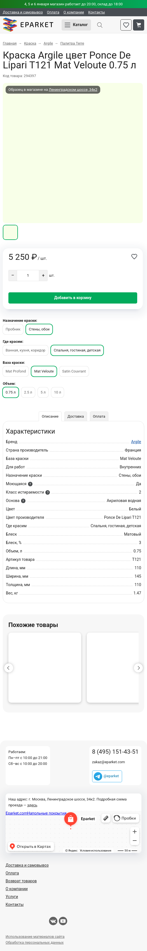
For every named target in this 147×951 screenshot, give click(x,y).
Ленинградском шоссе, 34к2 (73, 89)
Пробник (13, 329)
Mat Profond (16, 371)
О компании (74, 12)
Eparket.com (28, 25)
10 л (57, 392)
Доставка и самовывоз (23, 12)
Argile (136, 441)
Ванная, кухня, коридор (25, 350)
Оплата (53, 12)
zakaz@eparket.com (108, 762)
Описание (50, 416)
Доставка (75, 416)
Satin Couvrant (74, 371)
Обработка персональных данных (35, 942)
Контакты (96, 12)
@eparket (111, 776)
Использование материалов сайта (35, 936)
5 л (43, 392)
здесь (32, 805)
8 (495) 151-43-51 (115, 752)
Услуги (12, 896)
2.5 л (28, 392)
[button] (8, 667)
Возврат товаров (21, 881)
